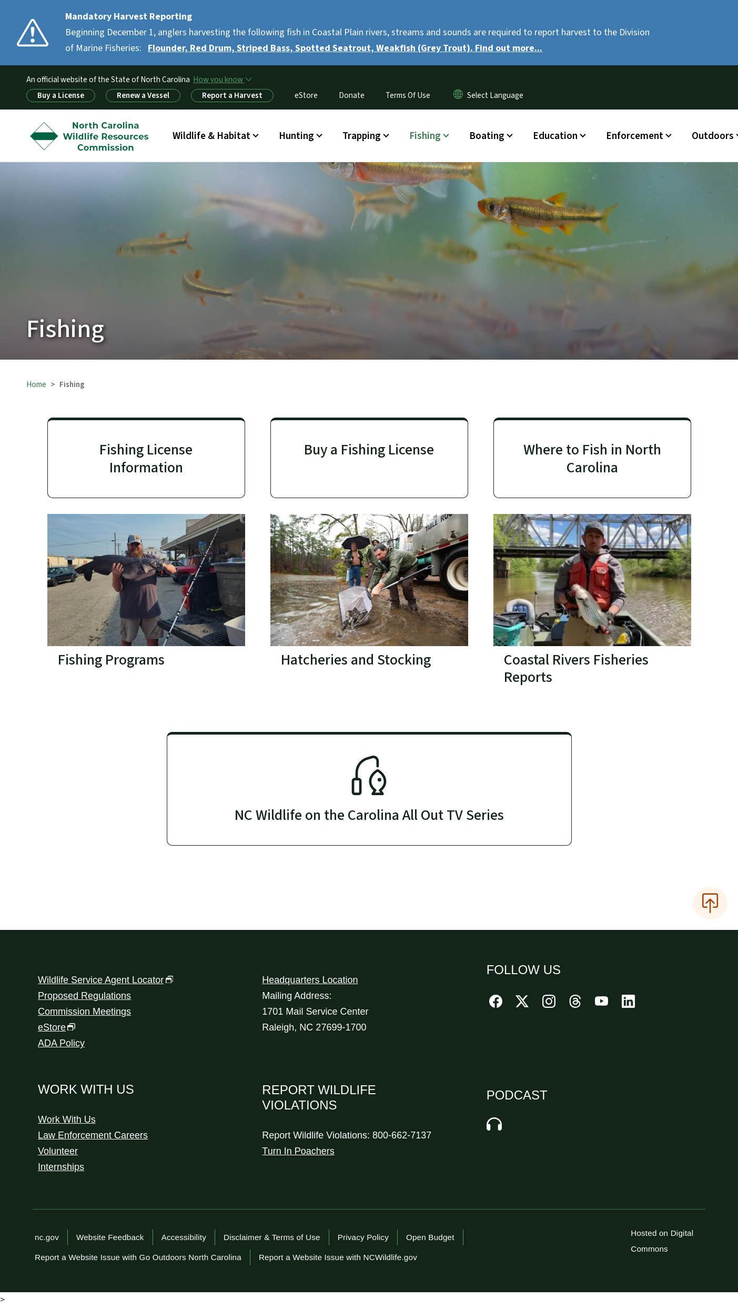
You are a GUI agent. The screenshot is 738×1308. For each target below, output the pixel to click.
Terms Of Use (408, 95)
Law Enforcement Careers (93, 1135)
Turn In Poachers (298, 1151)
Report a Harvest (232, 95)
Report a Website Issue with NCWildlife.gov (338, 1257)
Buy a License (60, 95)
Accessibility (183, 1237)
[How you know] (221, 79)
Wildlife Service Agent (106, 980)
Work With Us (67, 1119)
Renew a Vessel (143, 95)
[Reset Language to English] (458, 95)
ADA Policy (61, 1043)
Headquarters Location (310, 980)
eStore (306, 95)
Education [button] (555, 135)
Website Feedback (110, 1237)
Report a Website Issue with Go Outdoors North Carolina (138, 1257)
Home (36, 384)
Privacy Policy (363, 1237)
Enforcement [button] (634, 135)
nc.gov (47, 1237)
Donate (352, 95)
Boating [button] (486, 135)
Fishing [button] (425, 135)
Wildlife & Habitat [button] (211, 135)
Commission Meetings (84, 1011)
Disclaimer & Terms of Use (272, 1237)
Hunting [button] (296, 135)
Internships (61, 1167)
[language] (495, 95)
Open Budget (430, 1237)
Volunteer (58, 1151)
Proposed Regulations (84, 995)
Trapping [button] (361, 135)
